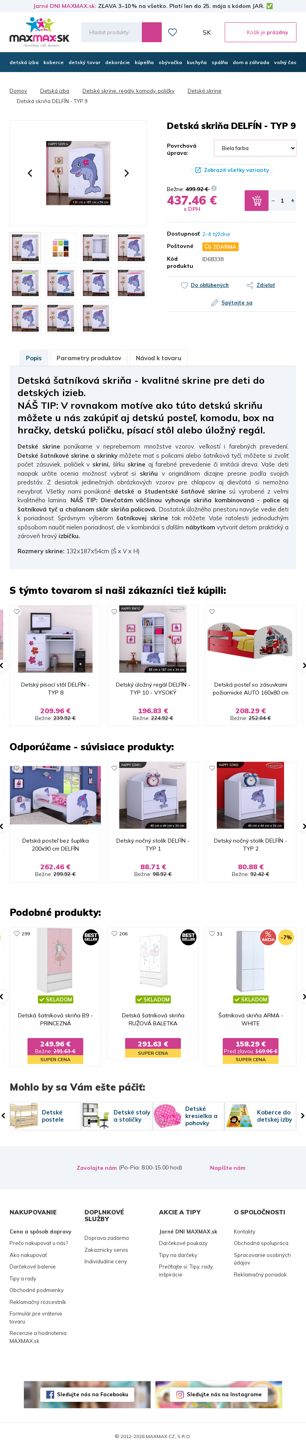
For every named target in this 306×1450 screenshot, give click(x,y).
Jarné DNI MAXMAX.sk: (64, 6)
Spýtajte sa (237, 302)
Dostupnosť (178, 233)
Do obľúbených (210, 285)
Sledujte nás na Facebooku (92, 1394)
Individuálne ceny (105, 1261)
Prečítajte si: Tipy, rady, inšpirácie (186, 1270)
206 (123, 934)
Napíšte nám (227, 1167)
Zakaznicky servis (106, 1250)
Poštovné (178, 246)
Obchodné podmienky (37, 1290)
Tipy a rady (23, 1278)
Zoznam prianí (172, 32)
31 (219, 934)
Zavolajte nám (96, 1167)
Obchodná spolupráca (261, 1243)
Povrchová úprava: (181, 149)
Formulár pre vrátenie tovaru (36, 1317)
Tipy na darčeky (178, 1255)
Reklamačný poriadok (260, 1274)
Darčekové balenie (33, 1266)
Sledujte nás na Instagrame (224, 1394)
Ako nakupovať (28, 1255)
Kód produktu (178, 262)
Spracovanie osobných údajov (262, 1259)
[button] (30, 173)
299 (26, 934)
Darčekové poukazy (183, 1243)
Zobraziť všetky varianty (236, 170)
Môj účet (190, 32)
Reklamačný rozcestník (38, 1302)
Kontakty (244, 1231)
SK (207, 32)
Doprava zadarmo (106, 1238)
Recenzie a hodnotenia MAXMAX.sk (38, 1337)
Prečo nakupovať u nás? (39, 1243)
